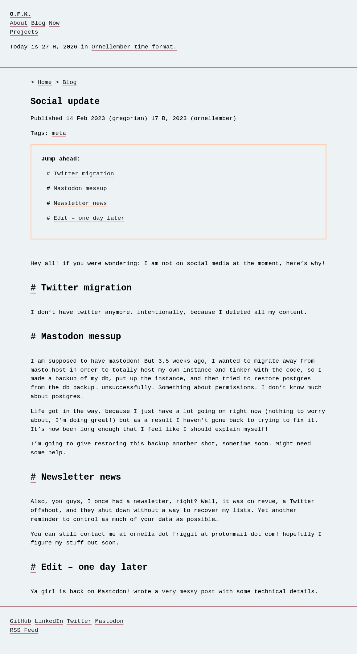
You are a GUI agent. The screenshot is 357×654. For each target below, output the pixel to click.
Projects (24, 32)
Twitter (79, 630)
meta (59, 135)
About (19, 23)
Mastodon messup (80, 190)
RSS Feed (24, 639)
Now (54, 23)
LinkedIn (49, 630)
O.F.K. (20, 14)
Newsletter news (80, 205)
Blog (38, 23)
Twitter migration (84, 175)
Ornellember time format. (134, 47)
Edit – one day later (89, 220)
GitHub (20, 630)
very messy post (188, 601)
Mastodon (109, 630)
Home (45, 82)
